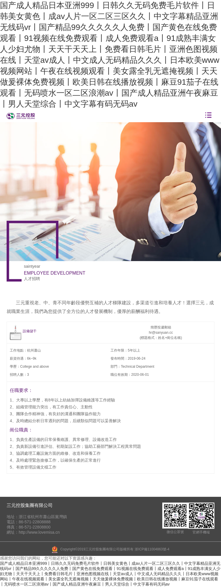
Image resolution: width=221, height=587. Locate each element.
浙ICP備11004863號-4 (152, 549)
